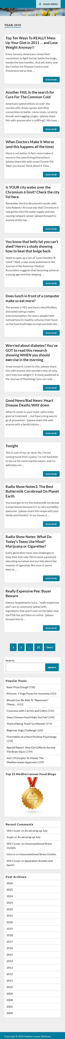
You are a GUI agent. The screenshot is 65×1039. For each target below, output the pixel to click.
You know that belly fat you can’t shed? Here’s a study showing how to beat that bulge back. (32, 246)
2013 (10, 967)
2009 (10, 993)
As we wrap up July (36, 830)
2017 (10, 941)
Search (10, 660)
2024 (10, 896)
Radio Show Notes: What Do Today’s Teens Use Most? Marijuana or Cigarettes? (29, 541)
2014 (10, 961)
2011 (10, 980)
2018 (10, 935)
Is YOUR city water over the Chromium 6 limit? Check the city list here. (32, 192)
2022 (10, 909)
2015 (10, 954)
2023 (10, 902)
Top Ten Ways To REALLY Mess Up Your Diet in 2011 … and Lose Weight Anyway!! (32, 43)
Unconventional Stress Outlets (37, 854)
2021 (10, 915)
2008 (10, 1000)
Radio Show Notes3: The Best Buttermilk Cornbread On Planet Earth (32, 491)
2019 (10, 928)
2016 (10, 948)
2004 (10, 1013)
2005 (10, 1006)
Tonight (12, 446)
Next (49, 647)
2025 (10, 889)
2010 (10, 987)
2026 (10, 883)
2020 (10, 922)
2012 (10, 974)
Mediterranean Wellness (37, 1036)
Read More (50, 79)
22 (38, 647)
